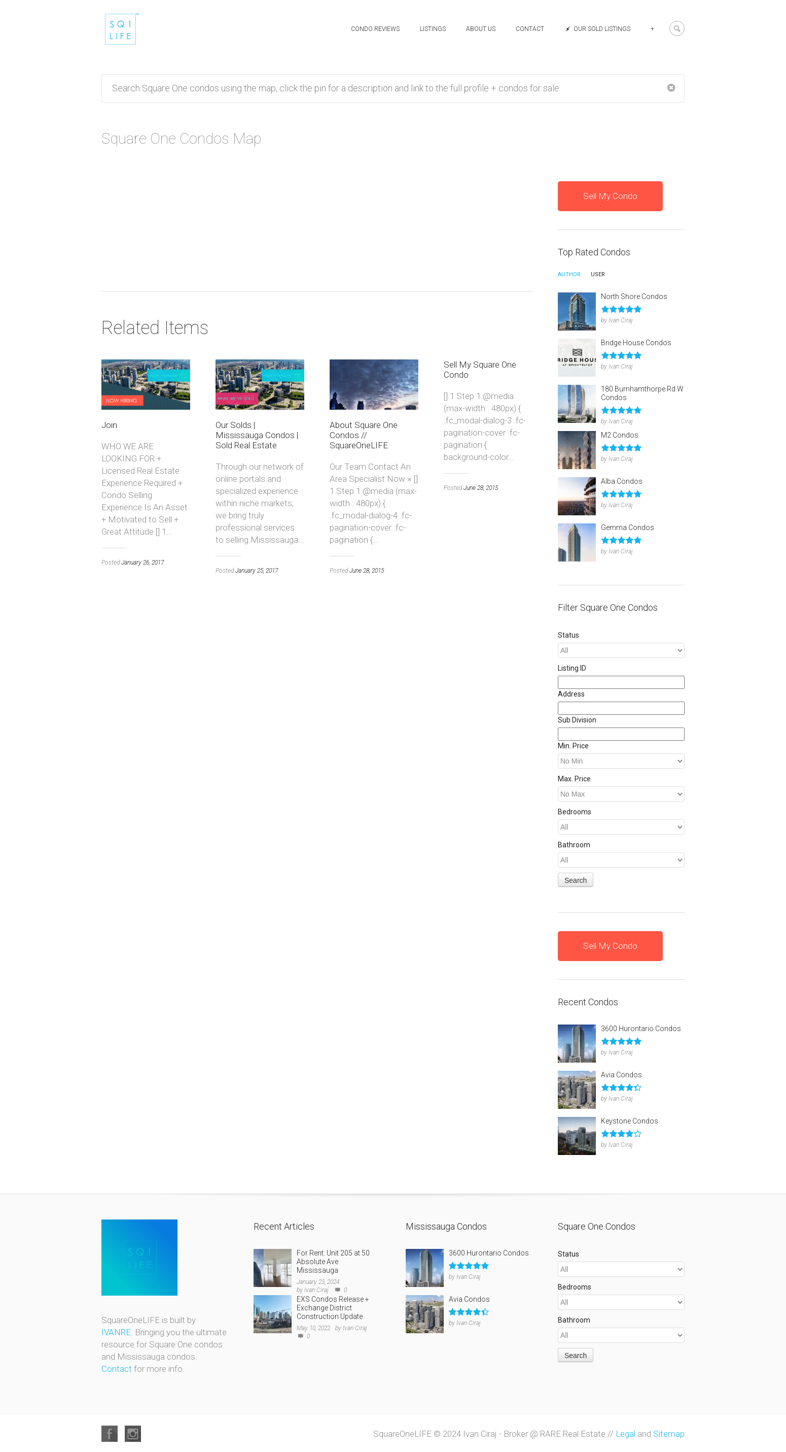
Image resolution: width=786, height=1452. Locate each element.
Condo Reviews (375, 28)
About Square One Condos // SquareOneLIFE (364, 597)
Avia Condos (621, 1075)
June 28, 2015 (366, 733)
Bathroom (574, 845)
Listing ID (572, 668)
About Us (480, 28)
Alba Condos (621, 481)
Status (568, 635)
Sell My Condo (610, 196)
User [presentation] (598, 274)
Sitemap (669, 1434)
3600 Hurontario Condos (641, 1029)
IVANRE (116, 1332)
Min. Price (573, 746)
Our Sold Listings (597, 28)
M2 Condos (619, 435)
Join (109, 587)
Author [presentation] (569, 274)
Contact (530, 28)
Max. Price (574, 779)
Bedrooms (574, 812)
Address (571, 694)
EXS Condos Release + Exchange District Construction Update (333, 1308)
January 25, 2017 (256, 733)
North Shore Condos (634, 296)
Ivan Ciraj (621, 320)
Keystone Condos (629, 1121)
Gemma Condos (627, 527)
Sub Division (577, 720)
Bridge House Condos (636, 343)
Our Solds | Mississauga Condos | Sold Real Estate (257, 597)
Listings (433, 28)
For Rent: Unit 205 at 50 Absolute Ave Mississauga (333, 1261)
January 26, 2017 (142, 725)
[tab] (569, 277)
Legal (625, 1434)
